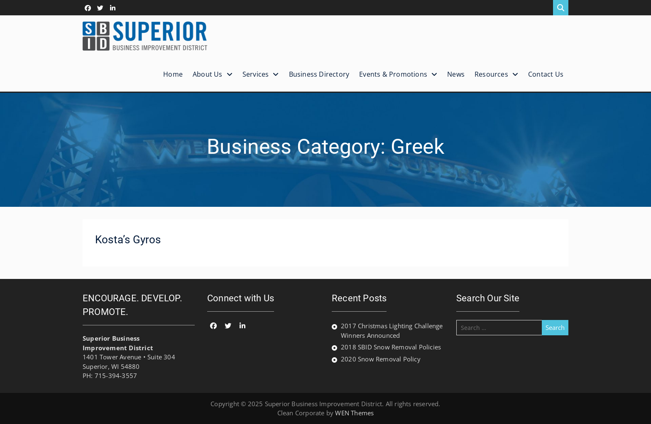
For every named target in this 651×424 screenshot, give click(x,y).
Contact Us (545, 74)
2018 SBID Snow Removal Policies (391, 347)
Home (173, 74)
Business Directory (319, 74)
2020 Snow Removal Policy (381, 359)
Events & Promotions (393, 74)
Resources (491, 74)
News (456, 74)
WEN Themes (354, 413)
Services (255, 74)
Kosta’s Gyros (128, 239)
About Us (208, 74)
